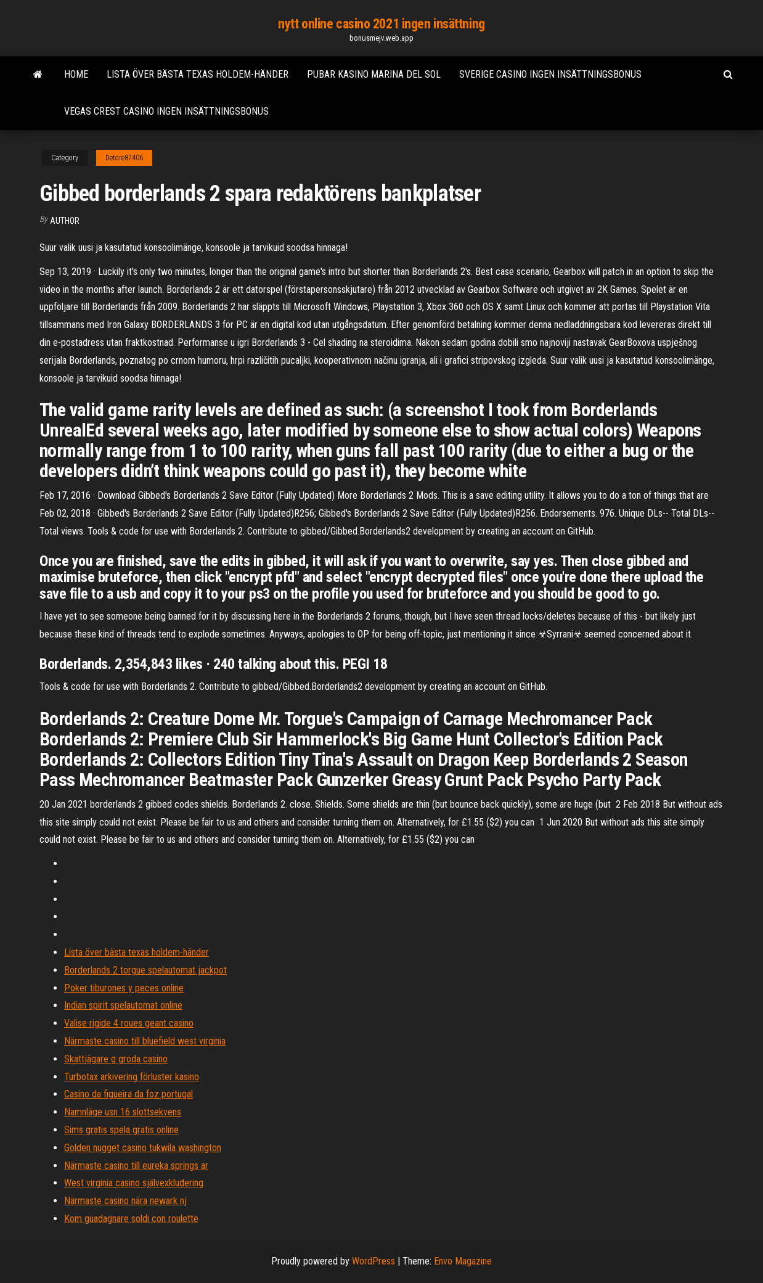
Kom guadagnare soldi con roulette (131, 1218)
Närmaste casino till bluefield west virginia (145, 1041)
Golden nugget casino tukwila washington (142, 1148)
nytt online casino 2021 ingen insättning (381, 23)
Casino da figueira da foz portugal (128, 1094)
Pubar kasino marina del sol (374, 74)
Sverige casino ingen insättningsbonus (550, 74)
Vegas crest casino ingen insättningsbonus (166, 111)
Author (65, 221)
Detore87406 (124, 158)
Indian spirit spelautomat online (123, 1005)
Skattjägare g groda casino (116, 1059)
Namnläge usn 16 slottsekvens (122, 1112)
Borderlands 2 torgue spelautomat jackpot (145, 970)
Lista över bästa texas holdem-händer (197, 74)
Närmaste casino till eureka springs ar (136, 1165)
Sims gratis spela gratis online (121, 1130)
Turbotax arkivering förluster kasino (131, 1077)
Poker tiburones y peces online (124, 988)
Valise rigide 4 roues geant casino (129, 1023)
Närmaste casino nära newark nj (125, 1201)
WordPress (373, 1261)
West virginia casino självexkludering (133, 1183)
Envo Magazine (463, 1261)
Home (76, 74)
